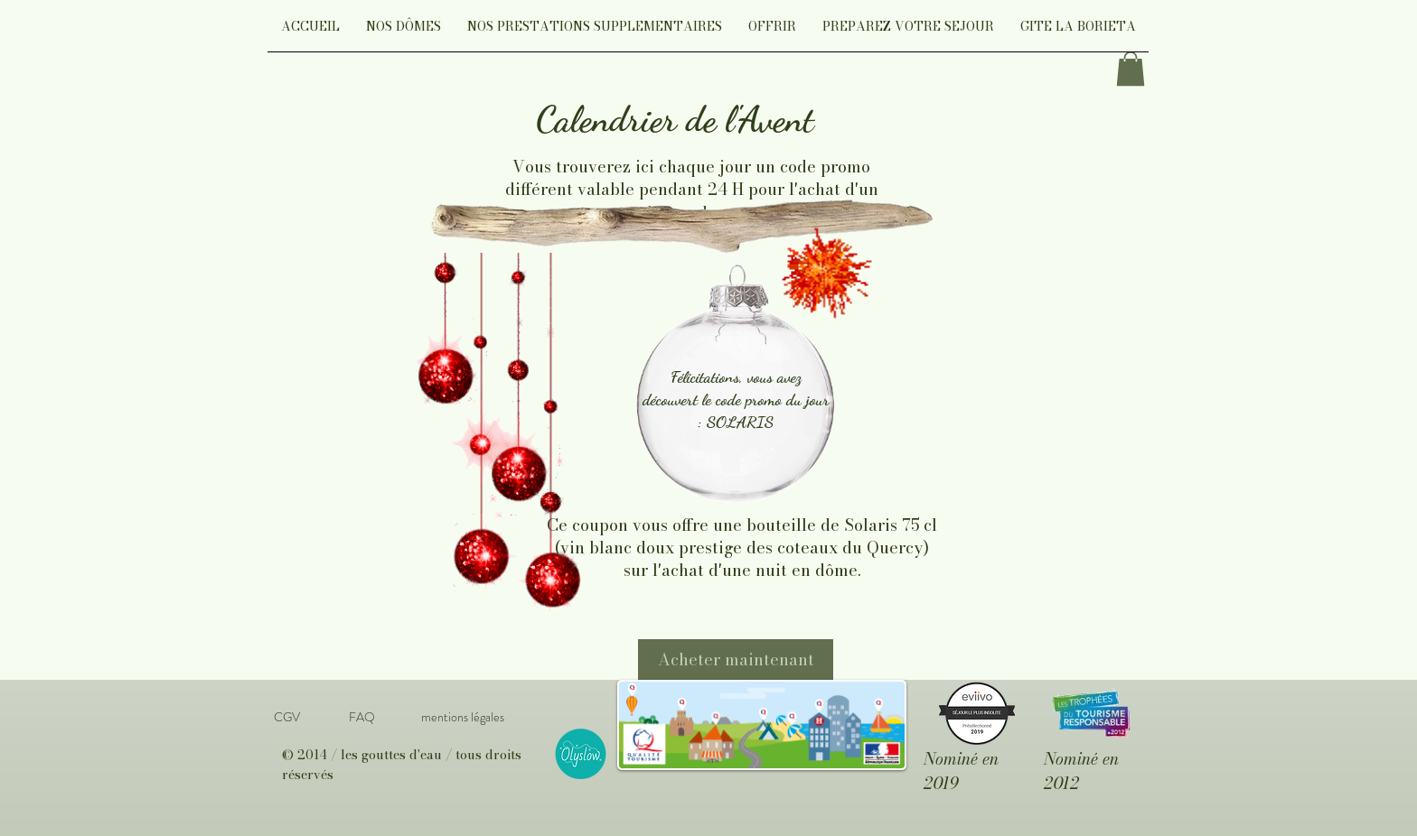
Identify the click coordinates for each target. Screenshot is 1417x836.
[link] (1130, 68)
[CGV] (286, 718)
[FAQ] (361, 718)
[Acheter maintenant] (735, 659)
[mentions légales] (462, 718)
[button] (403, 32)
